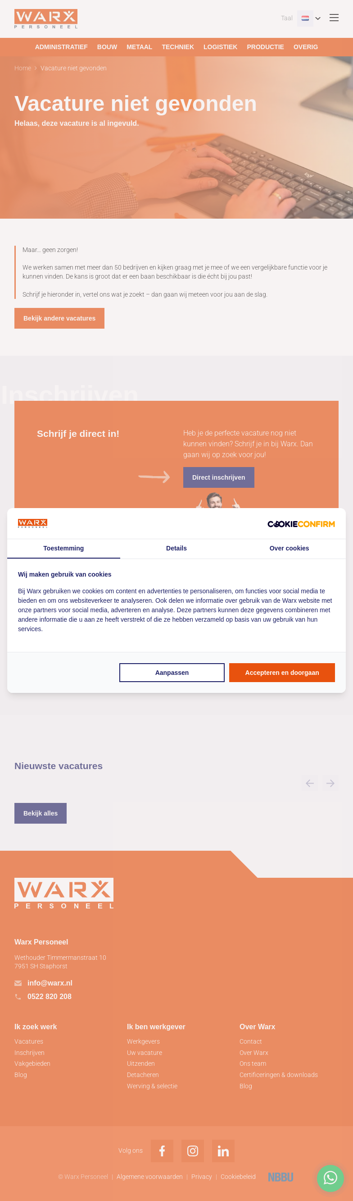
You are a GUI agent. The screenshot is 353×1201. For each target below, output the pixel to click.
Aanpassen (172, 672)
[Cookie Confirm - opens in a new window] (301, 523)
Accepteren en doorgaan (282, 672)
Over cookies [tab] (289, 548)
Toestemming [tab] (63, 548)
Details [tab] (176, 548)
